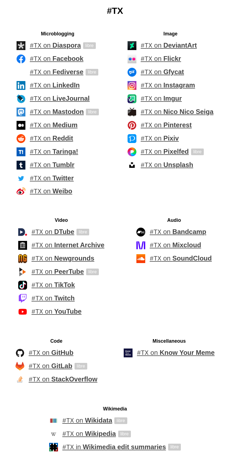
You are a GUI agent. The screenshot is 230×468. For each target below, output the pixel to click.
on (55, 45)
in (114, 448)
